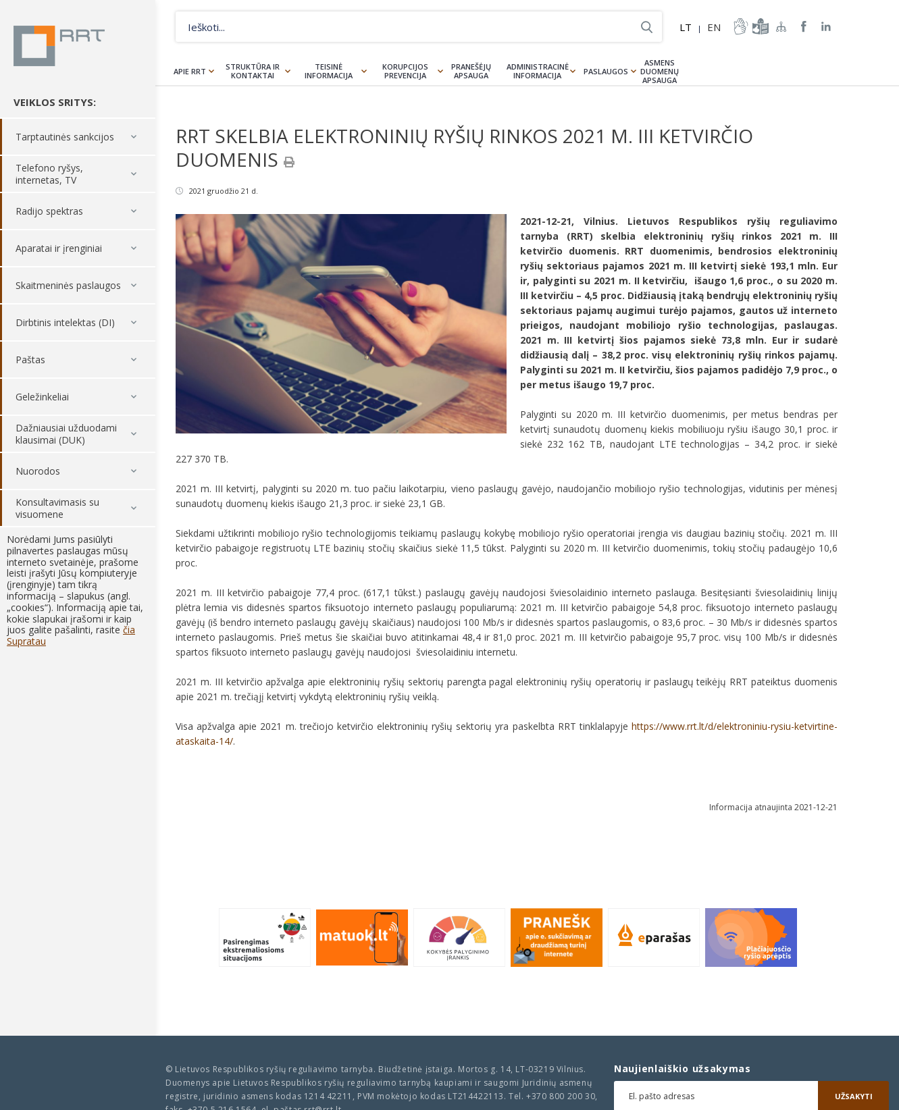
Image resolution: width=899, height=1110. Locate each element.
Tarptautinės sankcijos (65, 136)
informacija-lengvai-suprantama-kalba (759, 26)
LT (685, 27)
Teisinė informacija (329, 70)
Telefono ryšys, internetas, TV (49, 173)
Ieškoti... (647, 26)
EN (714, 27)
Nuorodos (38, 471)
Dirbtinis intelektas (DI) (65, 322)
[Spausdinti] (289, 162)
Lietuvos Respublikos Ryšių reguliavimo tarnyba (59, 46)
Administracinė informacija (538, 70)
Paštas (30, 359)
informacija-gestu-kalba (739, 26)
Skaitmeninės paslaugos (68, 285)
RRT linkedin (826, 27)
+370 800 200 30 (560, 1096)
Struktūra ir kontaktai (253, 70)
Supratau (26, 641)
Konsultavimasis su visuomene (57, 508)
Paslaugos (606, 71)
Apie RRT (190, 71)
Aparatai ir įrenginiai (59, 248)
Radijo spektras (49, 211)
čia (129, 629)
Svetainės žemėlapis (781, 26)
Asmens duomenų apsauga (659, 71)
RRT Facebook (803, 26)
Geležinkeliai (42, 396)
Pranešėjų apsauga (471, 70)
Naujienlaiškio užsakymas (682, 1069)
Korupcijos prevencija (405, 70)
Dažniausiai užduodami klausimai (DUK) (66, 433)
